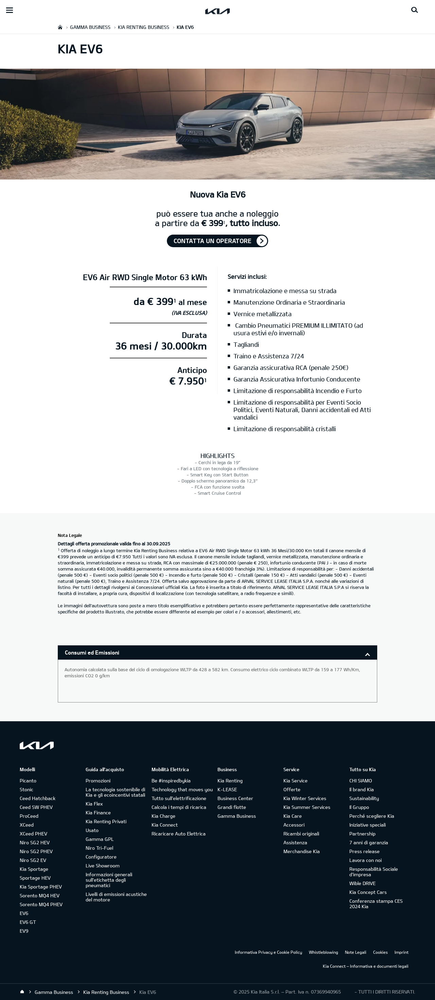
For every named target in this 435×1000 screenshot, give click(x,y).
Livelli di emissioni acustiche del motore (116, 896)
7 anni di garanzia (368, 842)
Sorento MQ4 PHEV (41, 904)
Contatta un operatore (212, 240)
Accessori (293, 825)
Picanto (28, 780)
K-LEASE (227, 789)
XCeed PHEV (33, 833)
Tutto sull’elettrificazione (179, 798)
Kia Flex (94, 804)
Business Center (235, 798)
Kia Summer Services (306, 807)
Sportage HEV (35, 878)
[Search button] (414, 10)
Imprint (401, 952)
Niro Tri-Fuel (99, 848)
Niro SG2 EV (33, 860)
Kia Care (292, 816)
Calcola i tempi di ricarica (179, 807)
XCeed (27, 825)
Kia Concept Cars (368, 892)
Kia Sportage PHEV (41, 886)
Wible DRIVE (362, 883)
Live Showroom (103, 865)
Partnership (362, 833)
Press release (364, 851)
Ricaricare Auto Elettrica (179, 833)
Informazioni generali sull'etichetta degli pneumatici (109, 879)
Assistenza (295, 842)
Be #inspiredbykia (171, 780)
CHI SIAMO (360, 780)
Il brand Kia (361, 789)
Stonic (26, 789)
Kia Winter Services (304, 798)
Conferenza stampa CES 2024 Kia (376, 903)
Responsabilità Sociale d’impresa (373, 871)
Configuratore (101, 857)
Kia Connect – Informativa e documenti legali (365, 966)
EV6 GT (28, 922)
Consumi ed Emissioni (92, 652)
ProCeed (29, 816)
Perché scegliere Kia (371, 816)
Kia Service (295, 780)
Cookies (380, 952)
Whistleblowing (323, 952)
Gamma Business (237, 816)
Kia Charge (163, 816)
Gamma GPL (100, 839)
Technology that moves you (182, 789)
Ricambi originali (301, 833)
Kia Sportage (34, 869)
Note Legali (355, 952)
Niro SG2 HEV (35, 842)
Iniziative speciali (367, 825)
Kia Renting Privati (106, 821)
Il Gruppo (359, 807)
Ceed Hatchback (37, 798)
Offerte (291, 789)
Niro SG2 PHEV (36, 851)
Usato (92, 830)
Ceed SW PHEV (36, 807)
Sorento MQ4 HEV (39, 895)
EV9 (24, 931)
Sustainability (364, 798)
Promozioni (98, 780)
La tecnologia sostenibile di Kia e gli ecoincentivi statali (115, 792)
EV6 (24, 913)
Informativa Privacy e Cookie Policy (268, 952)
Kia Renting (230, 780)
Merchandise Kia (301, 851)
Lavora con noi (365, 860)
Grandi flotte (232, 807)
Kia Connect (165, 825)
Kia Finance (98, 812)
